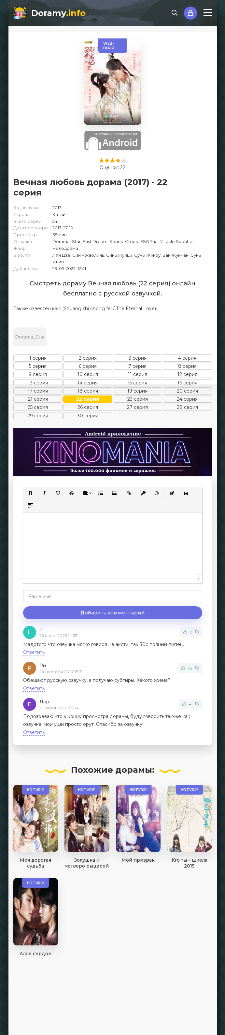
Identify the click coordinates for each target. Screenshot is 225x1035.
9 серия (38, 374)
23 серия (137, 399)
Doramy (58, 13)
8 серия (187, 366)
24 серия (187, 399)
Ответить (34, 652)
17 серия (38, 391)
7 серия (137, 366)
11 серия (137, 374)
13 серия (38, 383)
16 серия (187, 383)
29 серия (37, 416)
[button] (30, 493)
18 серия (87, 391)
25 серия (38, 407)
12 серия (187, 374)
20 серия (187, 391)
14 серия (87, 383)
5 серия (38, 366)
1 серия (38, 358)
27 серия (137, 407)
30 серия (87, 416)
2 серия (88, 358)
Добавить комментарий (112, 613)
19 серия (137, 391)
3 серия (138, 358)
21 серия (38, 399)
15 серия (137, 383)
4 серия (187, 358)
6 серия (88, 366)
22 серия (87, 399)
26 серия (87, 407)
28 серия (187, 407)
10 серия (87, 374)
